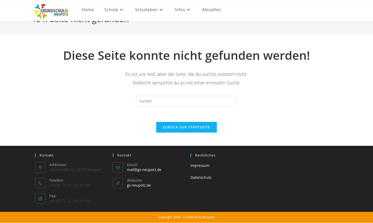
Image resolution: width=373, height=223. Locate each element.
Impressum (200, 165)
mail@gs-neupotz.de (144, 169)
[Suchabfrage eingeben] (186, 101)
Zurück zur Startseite (186, 127)
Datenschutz (200, 177)
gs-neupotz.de (139, 185)
